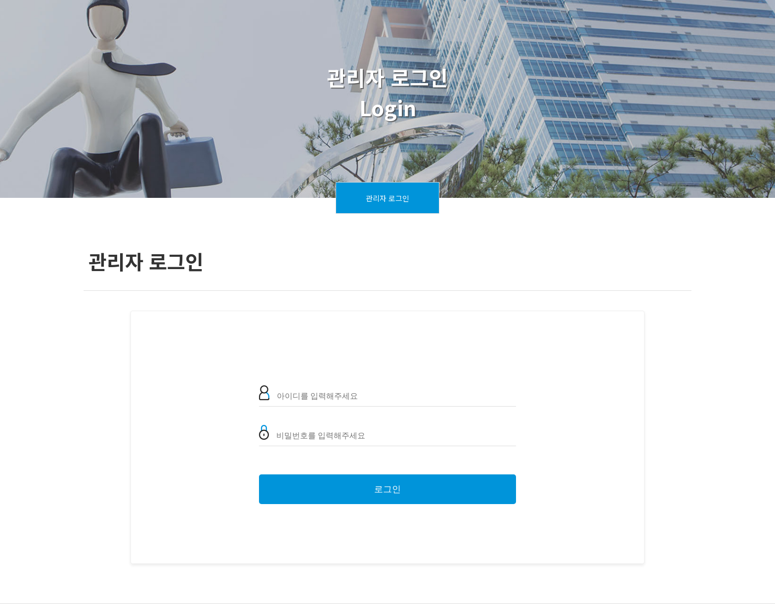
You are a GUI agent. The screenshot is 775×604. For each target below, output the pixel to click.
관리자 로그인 (387, 198)
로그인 (387, 489)
